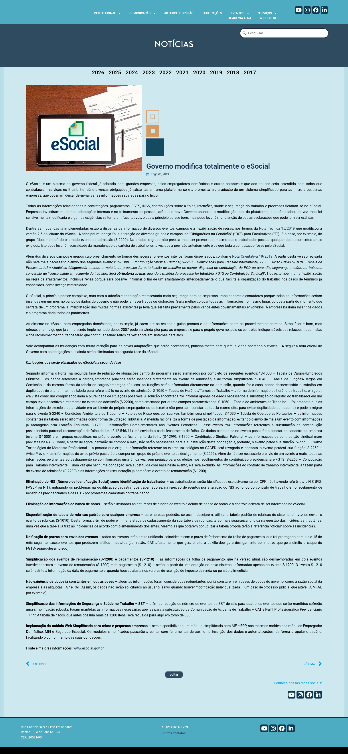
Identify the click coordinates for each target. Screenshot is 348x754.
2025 (115, 80)
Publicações (212, 13)
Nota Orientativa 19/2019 (252, 263)
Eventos (240, 13)
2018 (233, 80)
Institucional (107, 13)
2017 (250, 80)
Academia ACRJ (239, 18)
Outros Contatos (174, 740)
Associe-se (268, 18)
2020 (199, 80)
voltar (174, 682)
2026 (98, 80)
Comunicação (142, 13)
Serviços (267, 13)
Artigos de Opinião (179, 13)
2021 (182, 80)
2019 (216, 80)
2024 (132, 80)
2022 (165, 80)
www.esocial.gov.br (88, 655)
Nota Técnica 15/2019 (277, 235)
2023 (148, 80)
